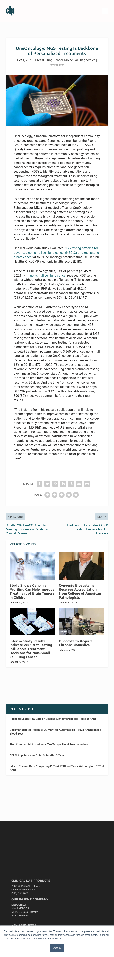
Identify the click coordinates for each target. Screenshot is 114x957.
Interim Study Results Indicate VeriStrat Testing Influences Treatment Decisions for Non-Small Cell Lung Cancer (31, 649)
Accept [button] (57, 948)
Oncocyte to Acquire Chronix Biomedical (76, 643)
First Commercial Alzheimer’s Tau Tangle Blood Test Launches (49, 744)
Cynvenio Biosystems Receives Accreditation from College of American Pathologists (80, 591)
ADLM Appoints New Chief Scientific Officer (37, 755)
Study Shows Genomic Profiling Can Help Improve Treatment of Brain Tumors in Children (32, 591)
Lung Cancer (54, 60)
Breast (39, 60)
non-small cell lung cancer (48, 275)
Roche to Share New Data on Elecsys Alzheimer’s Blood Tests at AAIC (53, 718)
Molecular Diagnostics (79, 60)
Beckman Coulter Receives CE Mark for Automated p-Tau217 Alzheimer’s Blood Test (55, 731)
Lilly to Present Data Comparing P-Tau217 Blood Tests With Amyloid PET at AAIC (57, 768)
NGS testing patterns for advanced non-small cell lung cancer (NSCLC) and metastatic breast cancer (56, 252)
